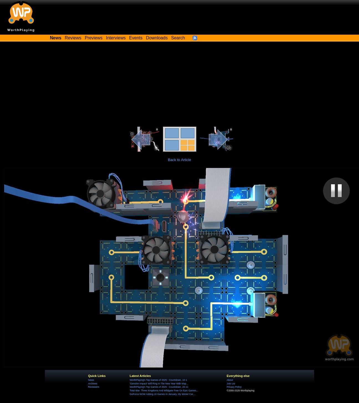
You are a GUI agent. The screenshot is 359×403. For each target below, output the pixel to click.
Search (178, 37)
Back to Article (179, 160)
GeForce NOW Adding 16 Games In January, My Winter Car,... (163, 394)
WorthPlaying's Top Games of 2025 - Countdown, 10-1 (158, 380)
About (230, 380)
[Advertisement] (179, 85)
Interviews (116, 37)
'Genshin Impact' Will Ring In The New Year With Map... (159, 383)
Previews (94, 37)
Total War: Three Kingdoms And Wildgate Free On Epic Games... (164, 390)
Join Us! (231, 383)
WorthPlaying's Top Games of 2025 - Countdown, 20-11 (159, 387)
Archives (92, 383)
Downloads (157, 37)
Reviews (73, 37)
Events (135, 37)
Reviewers (93, 387)
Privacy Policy (234, 387)
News (91, 380)
